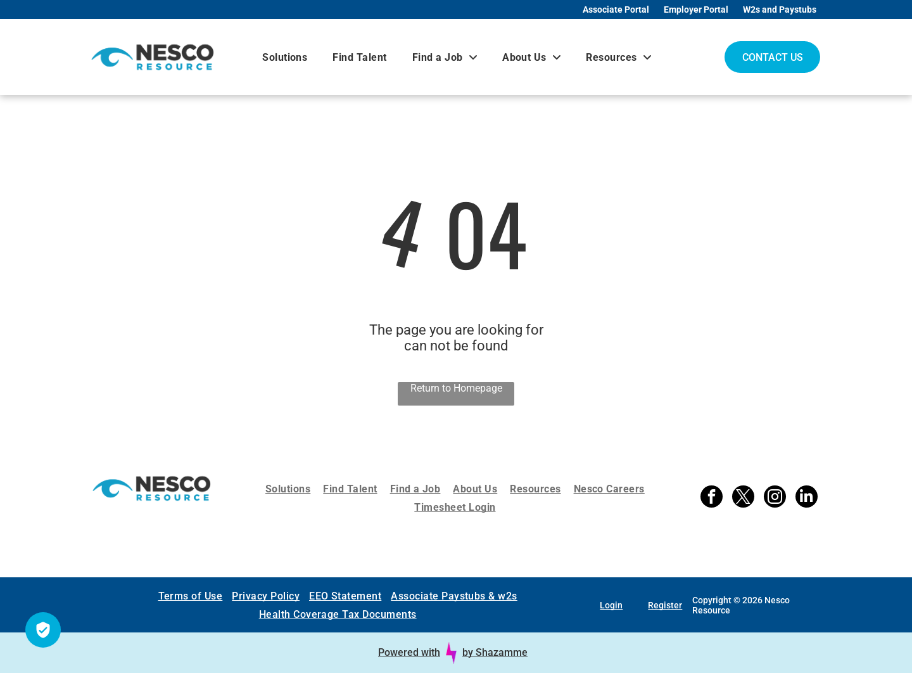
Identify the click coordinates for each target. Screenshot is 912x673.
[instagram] (775, 498)
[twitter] (743, 498)
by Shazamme (495, 652)
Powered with (409, 652)
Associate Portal (616, 9)
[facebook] (711, 498)
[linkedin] (806, 498)
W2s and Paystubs (779, 9)
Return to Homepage (456, 388)
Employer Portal (696, 9)
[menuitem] (285, 57)
